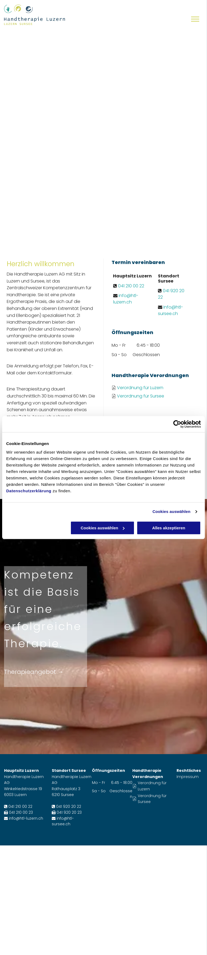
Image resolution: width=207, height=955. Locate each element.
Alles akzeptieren (168, 528)
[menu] (195, 19)
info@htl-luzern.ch (125, 298)
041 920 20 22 (68, 806)
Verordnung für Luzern (140, 388)
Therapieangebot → (34, 672)
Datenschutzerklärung (28, 491)
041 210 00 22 (131, 286)
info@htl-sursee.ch (170, 310)
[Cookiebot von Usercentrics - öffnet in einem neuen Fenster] (177, 424)
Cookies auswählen (172, 511)
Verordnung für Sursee (140, 396)
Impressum (188, 776)
